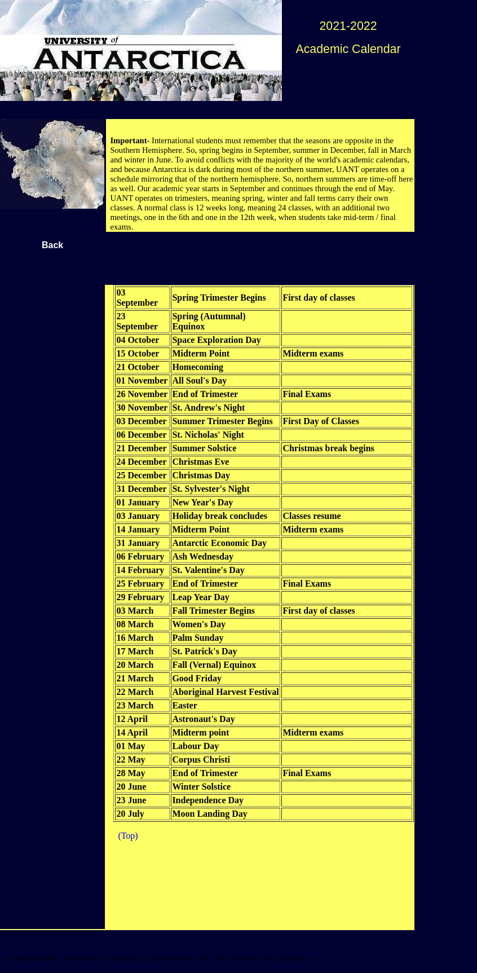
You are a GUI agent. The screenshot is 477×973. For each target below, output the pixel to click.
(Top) (128, 835)
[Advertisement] (264, 258)
